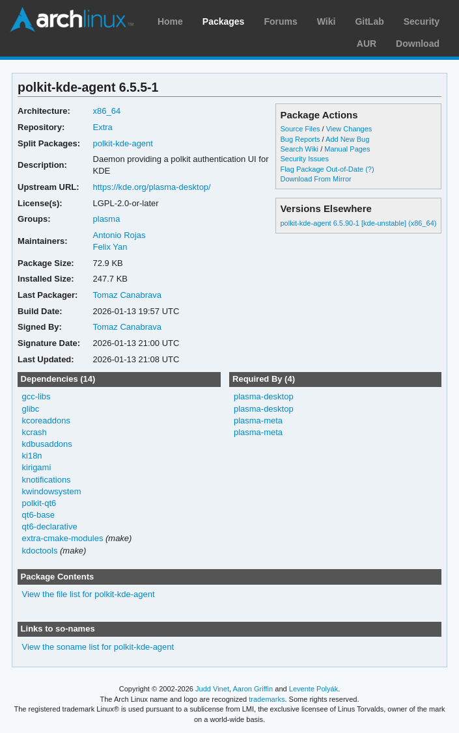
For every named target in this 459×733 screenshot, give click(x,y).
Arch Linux (71, 20)
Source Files (300, 129)
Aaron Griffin (252, 689)
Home (170, 21)
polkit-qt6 (39, 503)
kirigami (36, 467)
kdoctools (40, 550)
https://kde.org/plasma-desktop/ (152, 187)
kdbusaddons (47, 444)
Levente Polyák (313, 689)
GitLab (369, 21)
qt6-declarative (49, 526)
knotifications (46, 480)
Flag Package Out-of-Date (321, 169)
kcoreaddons (46, 420)
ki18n (32, 455)
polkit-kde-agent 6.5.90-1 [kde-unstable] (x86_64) (358, 223)
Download (417, 43)
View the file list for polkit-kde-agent (88, 594)
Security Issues (304, 159)
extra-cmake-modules (63, 538)
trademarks (267, 699)
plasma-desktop (264, 396)
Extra (103, 127)
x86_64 (107, 111)
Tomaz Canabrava (127, 295)
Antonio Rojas (119, 235)
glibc (31, 409)
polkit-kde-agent (123, 143)
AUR (366, 43)
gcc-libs (36, 396)
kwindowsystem (51, 491)
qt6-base (38, 515)
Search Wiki (299, 149)
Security (421, 21)
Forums (280, 21)
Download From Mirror (315, 179)
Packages (223, 21)
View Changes (349, 129)
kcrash (34, 432)
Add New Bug (347, 139)
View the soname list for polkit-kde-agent (98, 647)
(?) (369, 169)
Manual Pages (347, 149)
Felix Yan (110, 247)
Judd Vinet (212, 689)
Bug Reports (300, 139)
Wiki (326, 21)
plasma (106, 219)
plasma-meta (258, 420)
